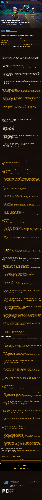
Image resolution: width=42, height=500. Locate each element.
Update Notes (19, 456)
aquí (22, 448)
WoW (4, 456)
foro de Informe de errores (19, 451)
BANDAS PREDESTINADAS (5, 40)
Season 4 (11, 456)
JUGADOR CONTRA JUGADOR (27, 44)
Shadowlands (7, 456)
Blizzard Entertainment (7, 24)
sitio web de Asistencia (21, 450)
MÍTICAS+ (24, 40)
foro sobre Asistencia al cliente (30, 450)
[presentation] (3, 2)
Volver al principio (3, 453)
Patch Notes (14, 456)
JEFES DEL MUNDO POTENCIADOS (6, 42)
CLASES (24, 42)
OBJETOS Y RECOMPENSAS (5, 44)
